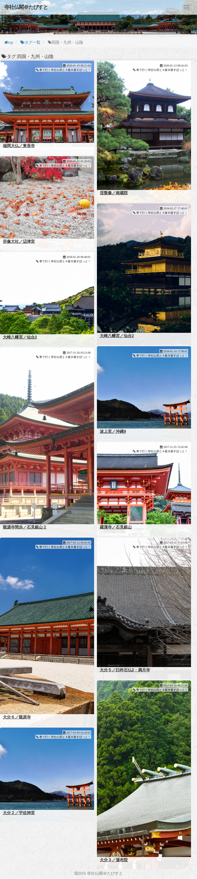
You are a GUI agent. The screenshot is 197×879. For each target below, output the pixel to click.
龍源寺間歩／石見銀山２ (25, 527)
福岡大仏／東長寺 (19, 145)
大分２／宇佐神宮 (19, 812)
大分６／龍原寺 (17, 717)
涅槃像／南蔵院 (114, 193)
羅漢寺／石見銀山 (116, 527)
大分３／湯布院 (114, 860)
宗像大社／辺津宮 (19, 241)
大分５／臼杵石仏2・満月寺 (125, 670)
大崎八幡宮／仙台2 (117, 335)
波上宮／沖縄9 (113, 431)
